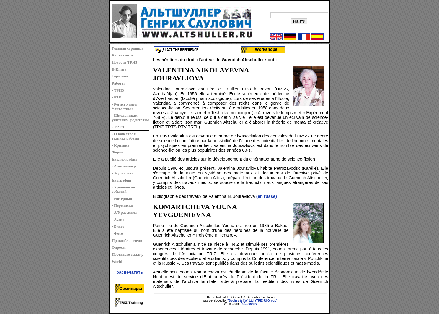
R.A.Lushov (249, 303)
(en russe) (266, 196)
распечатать (129, 272)
